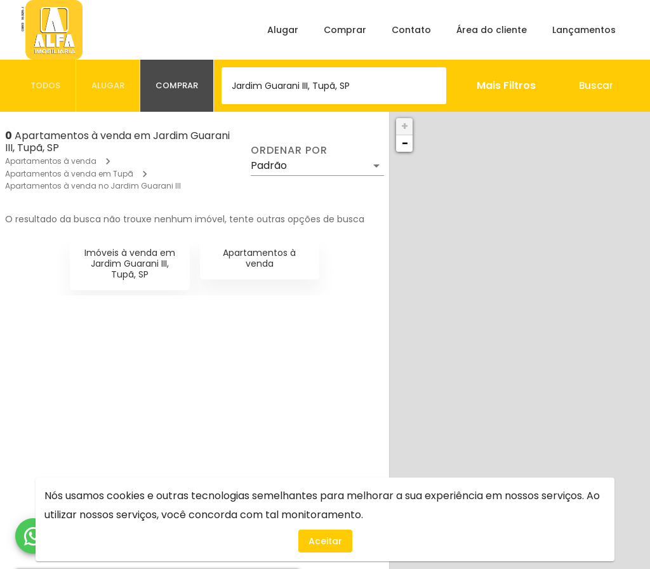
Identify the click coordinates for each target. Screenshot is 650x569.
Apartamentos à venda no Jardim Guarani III (93, 185)
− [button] (405, 143)
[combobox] (334, 85)
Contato (411, 29)
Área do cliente (491, 29)
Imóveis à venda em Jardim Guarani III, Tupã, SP (129, 263)
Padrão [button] (269, 165)
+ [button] (404, 126)
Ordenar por (289, 150)
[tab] (45, 86)
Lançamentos (584, 29)
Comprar (345, 29)
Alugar (282, 29)
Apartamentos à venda (50, 161)
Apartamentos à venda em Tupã (69, 173)
